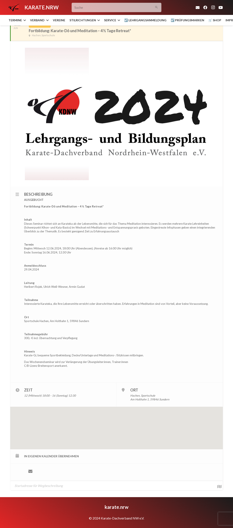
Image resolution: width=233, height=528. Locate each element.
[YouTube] (220, 7)
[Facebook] (205, 7)
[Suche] (116, 7)
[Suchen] (156, 7)
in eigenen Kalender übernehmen (51, 456)
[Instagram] (213, 7)
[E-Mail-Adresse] (197, 7)
